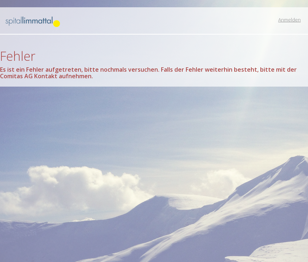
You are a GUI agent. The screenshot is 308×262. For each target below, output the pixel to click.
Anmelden (289, 19)
